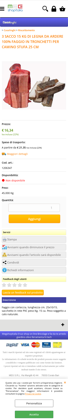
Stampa (12, 239)
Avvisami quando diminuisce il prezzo (30, 247)
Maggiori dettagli (17, 154)
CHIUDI (65, 382)
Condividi (13, 262)
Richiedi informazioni (20, 270)
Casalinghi (9, 22)
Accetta (34, 414)
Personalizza (34, 403)
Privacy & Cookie (33, 393)
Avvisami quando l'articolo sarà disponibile (34, 255)
